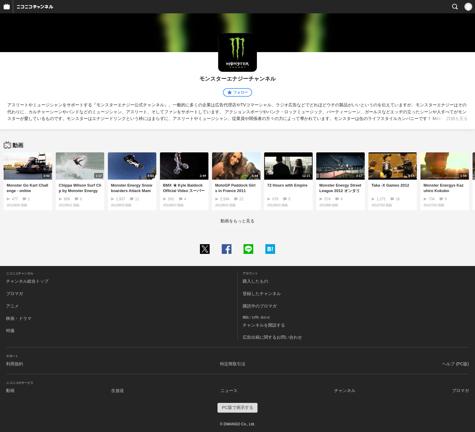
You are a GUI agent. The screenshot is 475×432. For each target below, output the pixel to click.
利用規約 (14, 363)
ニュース (229, 390)
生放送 (117, 390)
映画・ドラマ (19, 318)
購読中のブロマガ (260, 306)
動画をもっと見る (237, 220)
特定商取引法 (232, 363)
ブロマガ (14, 293)
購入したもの (255, 281)
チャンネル (344, 390)
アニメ (12, 306)
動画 (10, 390)
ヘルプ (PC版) (455, 363)
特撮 (10, 330)
